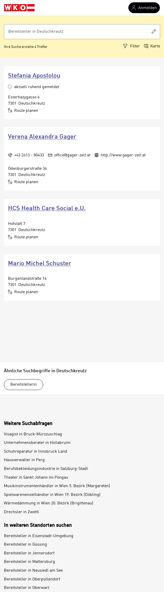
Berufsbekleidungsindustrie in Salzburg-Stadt (46, 469)
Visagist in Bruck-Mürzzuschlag (33, 434)
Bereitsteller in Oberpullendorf (32, 579)
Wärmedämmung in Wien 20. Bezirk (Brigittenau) (48, 503)
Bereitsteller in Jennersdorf (29, 553)
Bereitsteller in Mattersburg (29, 562)
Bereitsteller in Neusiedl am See (33, 571)
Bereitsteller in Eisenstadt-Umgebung (38, 536)
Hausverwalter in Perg (24, 460)
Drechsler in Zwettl (21, 512)
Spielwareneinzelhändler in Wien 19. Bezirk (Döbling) (52, 495)
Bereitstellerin (23, 385)
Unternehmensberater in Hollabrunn (37, 443)
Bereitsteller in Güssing (25, 545)
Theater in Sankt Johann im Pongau (36, 478)
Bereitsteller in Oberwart (26, 588)
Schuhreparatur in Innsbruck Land (35, 452)
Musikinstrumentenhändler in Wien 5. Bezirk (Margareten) (57, 486)
